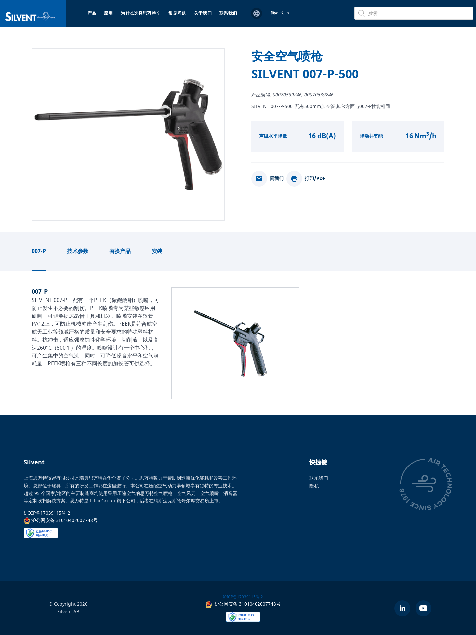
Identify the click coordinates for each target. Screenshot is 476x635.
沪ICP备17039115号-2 (47, 513)
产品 (91, 13)
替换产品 (120, 251)
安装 (157, 251)
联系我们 (228, 13)
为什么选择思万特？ (140, 13)
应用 (108, 13)
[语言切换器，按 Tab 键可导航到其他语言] (280, 13)
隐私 (314, 485)
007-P (39, 251)
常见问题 (177, 13)
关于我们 (203, 13)
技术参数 (77, 251)
